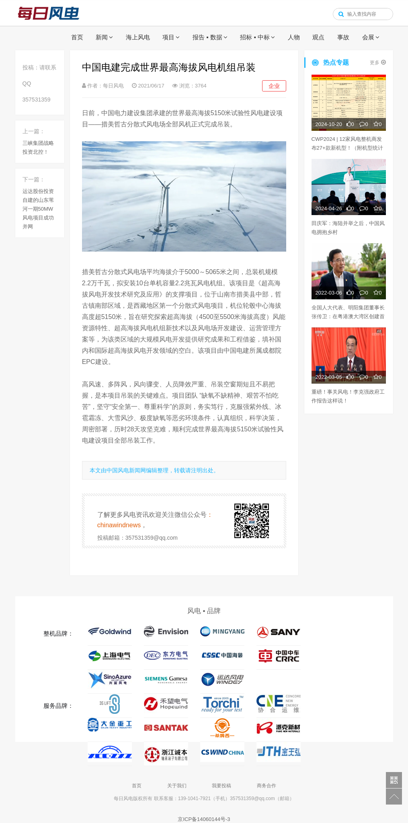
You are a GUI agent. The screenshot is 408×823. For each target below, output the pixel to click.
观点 (318, 37)
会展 (368, 37)
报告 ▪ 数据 (207, 37)
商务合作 (266, 785)
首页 (77, 37)
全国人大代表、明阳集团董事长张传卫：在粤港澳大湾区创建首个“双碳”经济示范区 (348, 316)
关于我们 (177, 785)
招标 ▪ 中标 (255, 37)
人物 (294, 37)
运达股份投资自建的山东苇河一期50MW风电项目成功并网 (38, 209)
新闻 (102, 37)
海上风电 (138, 37)
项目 (168, 37)
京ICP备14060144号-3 (204, 819)
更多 (377, 62)
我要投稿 (221, 785)
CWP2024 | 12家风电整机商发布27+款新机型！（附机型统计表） (347, 148)
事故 (343, 37)
